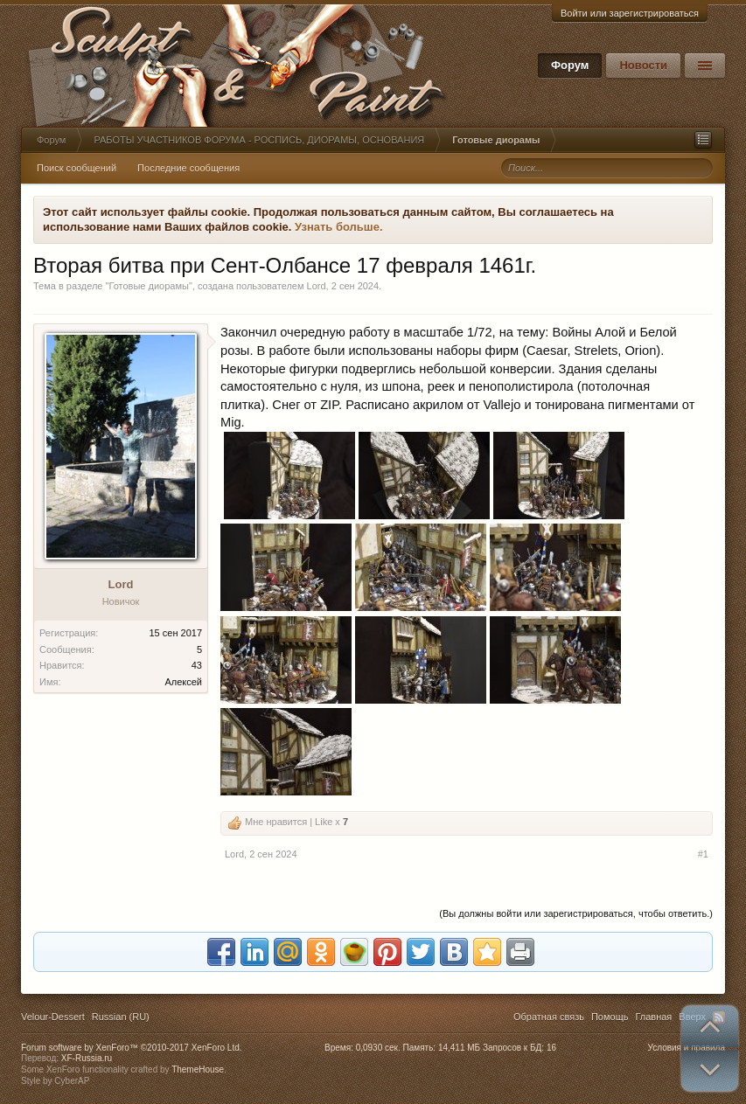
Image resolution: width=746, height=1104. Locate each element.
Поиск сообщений (76, 168)
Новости (643, 65)
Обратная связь (548, 1016)
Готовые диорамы (148, 286)
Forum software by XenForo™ (131, 1047)
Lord (316, 286)
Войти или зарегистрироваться (630, 13)
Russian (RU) (121, 1016)
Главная (653, 1016)
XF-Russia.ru (86, 1058)
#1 (703, 854)
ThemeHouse (197, 1069)
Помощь (610, 1016)
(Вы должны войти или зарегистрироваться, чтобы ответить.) (576, 913)
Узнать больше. (339, 226)
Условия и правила (686, 1047)
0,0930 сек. (378, 1047)
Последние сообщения (188, 168)
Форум (570, 65)
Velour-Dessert (53, 1016)
